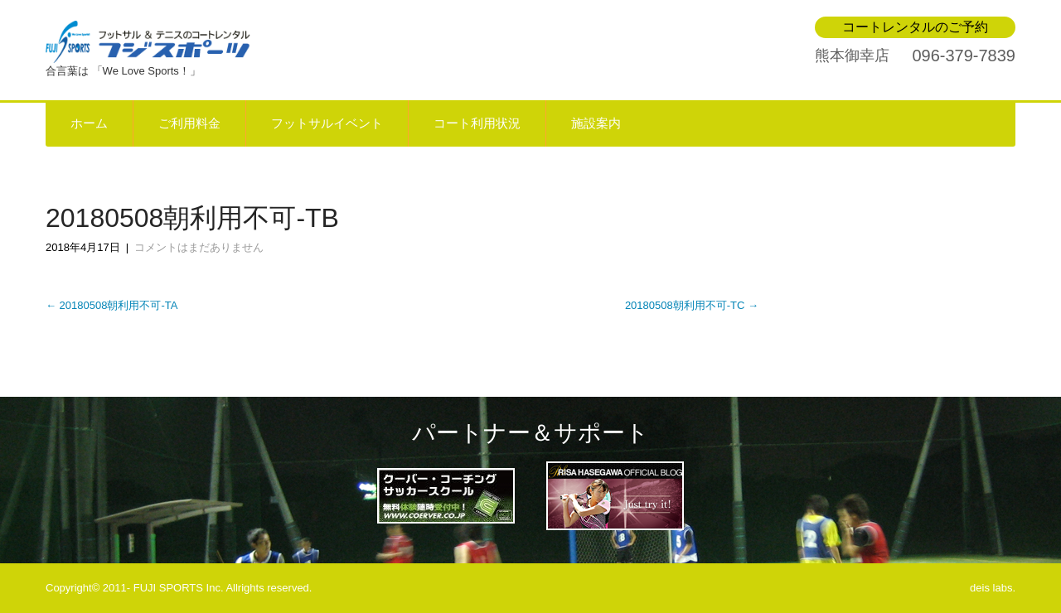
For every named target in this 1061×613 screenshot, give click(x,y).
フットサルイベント (327, 123)
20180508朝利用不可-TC (691, 305)
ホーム (89, 123)
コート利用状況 (477, 123)
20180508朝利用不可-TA (111, 305)
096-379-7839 (963, 55)
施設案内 (596, 123)
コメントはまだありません (199, 247)
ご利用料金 (189, 123)
